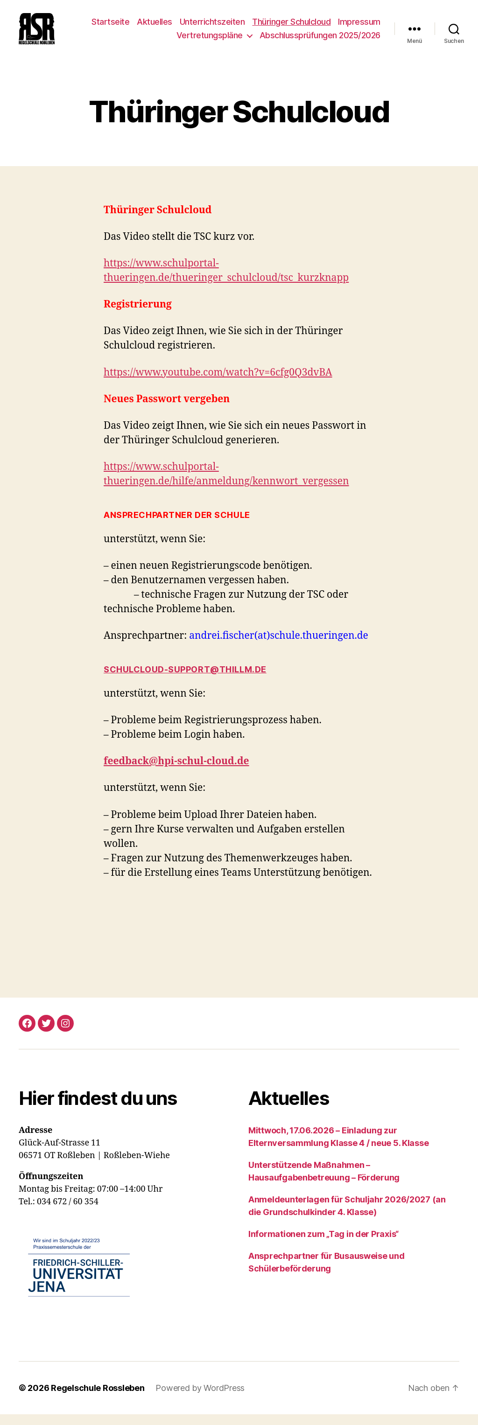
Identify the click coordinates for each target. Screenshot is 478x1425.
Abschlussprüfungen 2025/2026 (320, 41)
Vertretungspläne (209, 41)
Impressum (359, 27)
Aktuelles (154, 27)
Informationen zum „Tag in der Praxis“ (323, 1245)
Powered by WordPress (200, 1399)
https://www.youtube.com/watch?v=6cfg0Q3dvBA (218, 383)
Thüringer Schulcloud (291, 27)
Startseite (110, 27)
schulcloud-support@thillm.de (185, 680)
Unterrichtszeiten (212, 27)
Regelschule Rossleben (97, 1399)
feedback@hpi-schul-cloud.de (176, 772)
